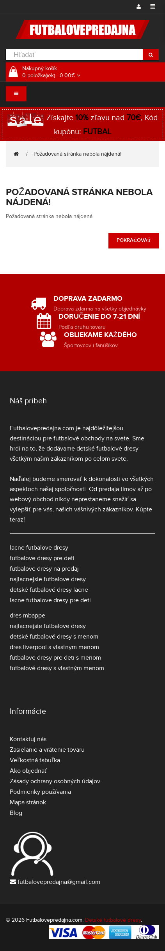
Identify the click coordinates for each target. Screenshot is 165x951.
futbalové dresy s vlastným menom (57, 668)
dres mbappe (27, 615)
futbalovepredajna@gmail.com (59, 882)
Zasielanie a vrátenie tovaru (47, 750)
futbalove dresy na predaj (44, 569)
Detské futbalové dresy (113, 920)
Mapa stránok (28, 802)
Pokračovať (134, 240)
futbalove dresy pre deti (42, 558)
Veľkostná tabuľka (35, 760)
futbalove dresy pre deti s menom (55, 658)
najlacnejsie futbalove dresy (48, 579)
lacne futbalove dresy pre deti (50, 600)
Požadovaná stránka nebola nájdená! (77, 154)
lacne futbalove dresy (39, 548)
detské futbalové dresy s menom (54, 637)
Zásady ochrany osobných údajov (55, 781)
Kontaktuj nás (28, 739)
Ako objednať (28, 771)
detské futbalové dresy (107, 448)
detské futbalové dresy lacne (49, 590)
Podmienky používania (40, 792)
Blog (16, 813)
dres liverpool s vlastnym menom (54, 647)
